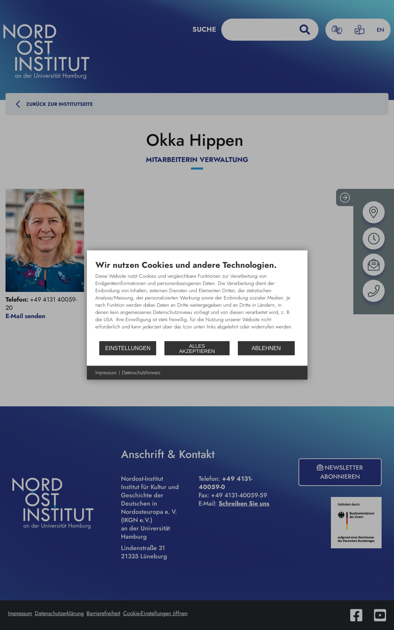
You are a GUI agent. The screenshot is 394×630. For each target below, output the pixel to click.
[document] (197, 300)
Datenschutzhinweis (141, 372)
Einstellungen (127, 348)
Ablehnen (266, 348)
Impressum (106, 372)
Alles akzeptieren (197, 348)
